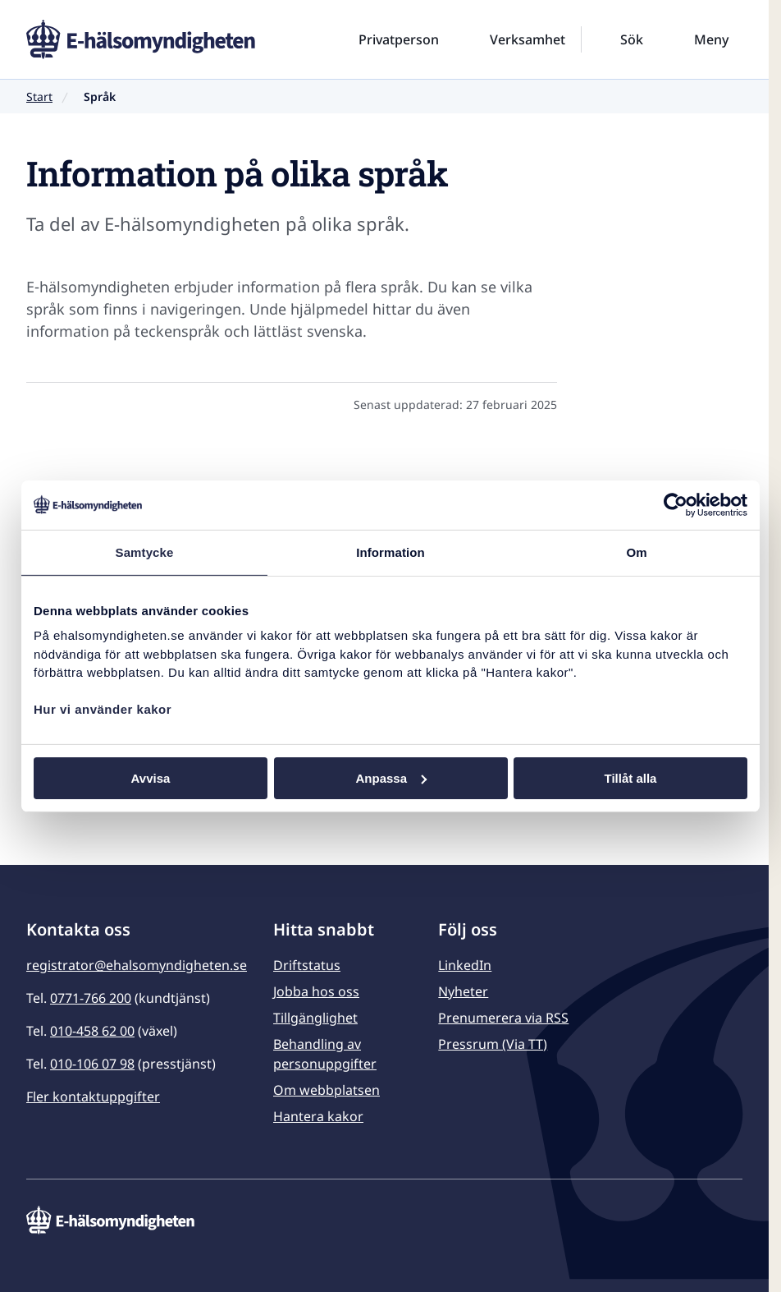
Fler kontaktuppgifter (93, 1096)
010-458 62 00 (92, 1031)
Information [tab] (390, 552)
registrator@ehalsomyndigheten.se (136, 965)
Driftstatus (306, 965)
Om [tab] (636, 552)
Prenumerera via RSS (503, 1018)
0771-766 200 (90, 998)
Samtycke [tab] (145, 552)
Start (39, 96)
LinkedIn (464, 965)
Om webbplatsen (326, 1090)
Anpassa (391, 777)
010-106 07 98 (92, 1064)
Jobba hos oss (316, 991)
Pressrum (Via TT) (492, 1044)
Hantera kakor (318, 1116)
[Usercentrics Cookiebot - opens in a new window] (675, 504)
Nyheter (463, 991)
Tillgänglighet (315, 1018)
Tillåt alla (631, 777)
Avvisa (151, 777)
